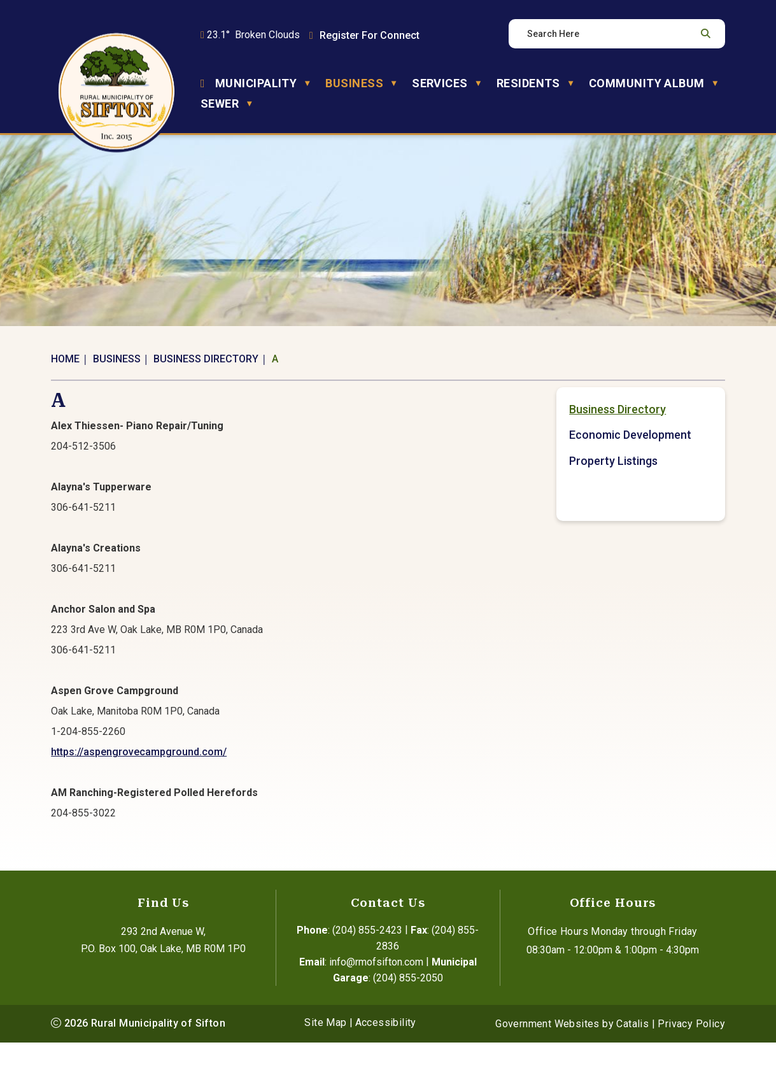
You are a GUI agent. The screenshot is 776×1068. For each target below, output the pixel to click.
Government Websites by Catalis (572, 1049)
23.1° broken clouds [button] (253, 35)
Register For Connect (370, 35)
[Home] (203, 83)
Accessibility (385, 1048)
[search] (610, 33)
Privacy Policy (691, 1049)
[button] (704, 33)
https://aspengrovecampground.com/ (320, 764)
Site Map (325, 1048)
